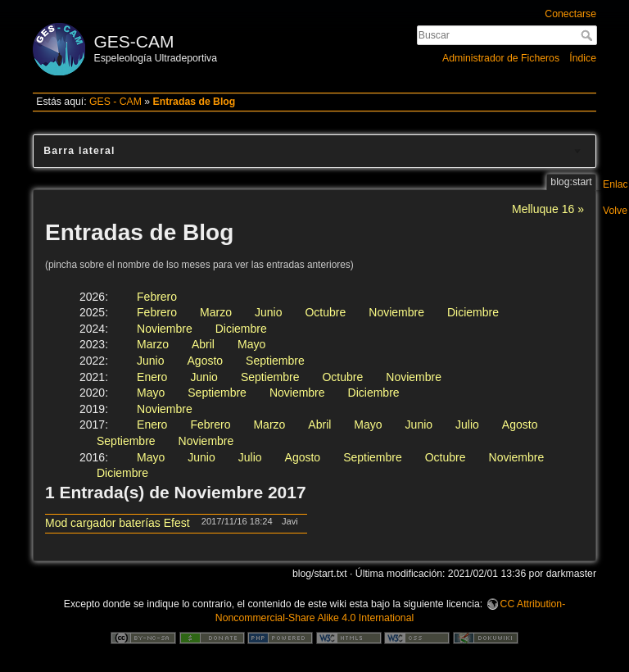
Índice (582, 58)
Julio (467, 424)
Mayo (251, 344)
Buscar (588, 35)
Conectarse (570, 14)
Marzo (216, 312)
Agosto (206, 360)
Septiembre (275, 360)
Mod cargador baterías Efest (117, 522)
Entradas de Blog (194, 101)
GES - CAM (115, 101)
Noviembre (396, 312)
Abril (203, 344)
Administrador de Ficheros (500, 58)
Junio (268, 312)
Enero (152, 377)
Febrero (157, 296)
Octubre (325, 312)
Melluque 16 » (548, 209)
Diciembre (473, 312)
